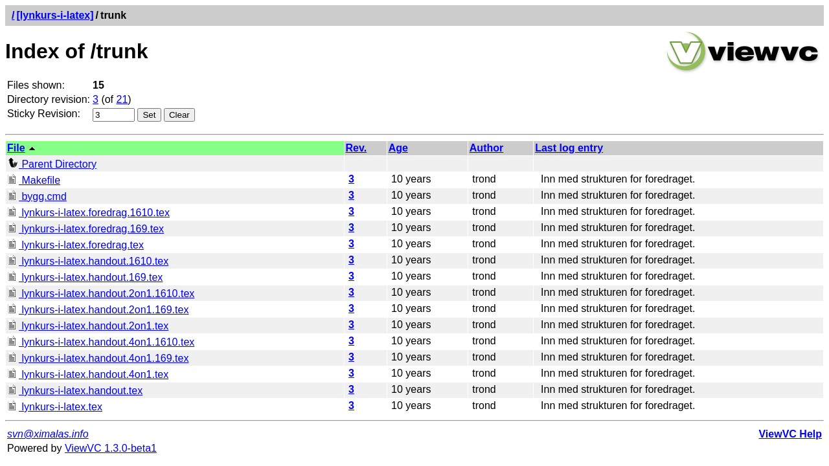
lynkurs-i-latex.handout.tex (74, 390)
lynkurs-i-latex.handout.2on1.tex (87, 325)
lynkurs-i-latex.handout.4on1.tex (87, 374)
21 (122, 99)
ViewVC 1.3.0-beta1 (111, 448)
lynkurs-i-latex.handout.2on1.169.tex (97, 309)
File (16, 147)
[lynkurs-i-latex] (54, 15)
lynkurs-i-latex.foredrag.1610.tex (88, 212)
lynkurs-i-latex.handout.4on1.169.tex (97, 358)
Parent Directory (52, 164)
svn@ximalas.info (48, 433)
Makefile (33, 180)
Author (486, 147)
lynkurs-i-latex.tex (54, 406)
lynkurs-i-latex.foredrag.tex (75, 244)
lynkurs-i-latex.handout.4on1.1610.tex (100, 342)
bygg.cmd (37, 196)
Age (398, 147)
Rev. (356, 147)
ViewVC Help (790, 433)
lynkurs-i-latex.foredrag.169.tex (85, 228)
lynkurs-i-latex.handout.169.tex (85, 277)
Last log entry (569, 147)
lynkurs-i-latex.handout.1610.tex (87, 261)
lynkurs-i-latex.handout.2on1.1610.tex (100, 293)
